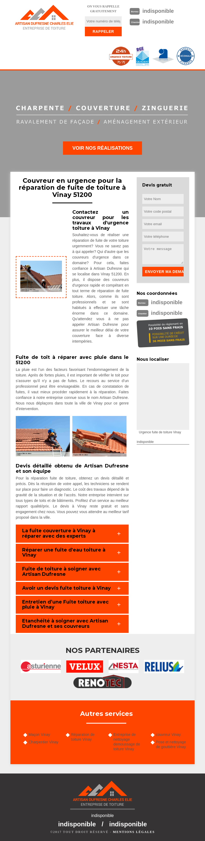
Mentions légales (134, 832)
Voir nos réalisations (102, 148)
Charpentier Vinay (43, 742)
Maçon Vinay (39, 734)
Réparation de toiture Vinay (82, 736)
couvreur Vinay (168, 734)
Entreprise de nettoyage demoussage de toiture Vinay (126, 741)
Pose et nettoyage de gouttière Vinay (171, 744)
